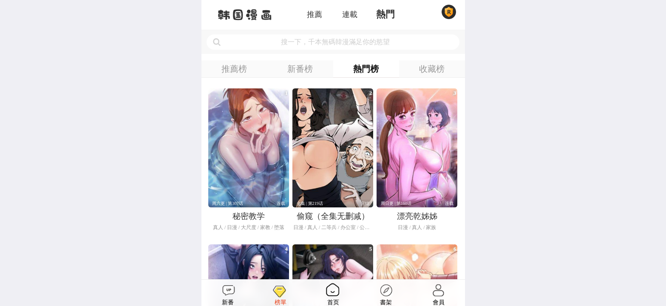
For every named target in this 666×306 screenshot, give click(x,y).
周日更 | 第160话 (396, 203)
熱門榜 (366, 69)
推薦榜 (234, 69)
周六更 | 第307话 (227, 203)
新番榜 (300, 69)
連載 (349, 14)
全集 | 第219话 (310, 203)
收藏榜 (432, 69)
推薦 (314, 14)
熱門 (385, 14)
